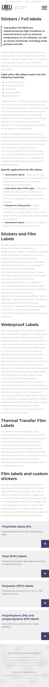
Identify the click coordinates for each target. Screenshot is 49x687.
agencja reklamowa (37, 675)
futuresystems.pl (24, 678)
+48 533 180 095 (15, 1)
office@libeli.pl (37, 1)
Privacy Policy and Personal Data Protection (24, 653)
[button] (44, 8)
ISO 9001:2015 (20, 8)
